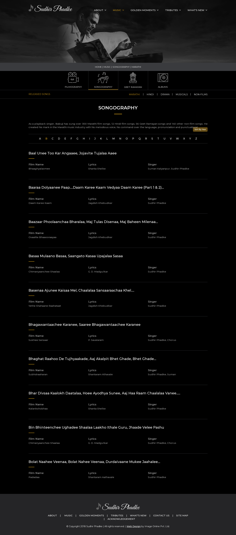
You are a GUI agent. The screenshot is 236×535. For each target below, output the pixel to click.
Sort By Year (200, 129)
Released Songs (39, 94)
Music (107, 67)
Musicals (182, 94)
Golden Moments (91, 515)
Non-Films (201, 94)
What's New (195, 10)
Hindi (150, 94)
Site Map (183, 515)
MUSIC (117, 10)
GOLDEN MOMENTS (143, 10)
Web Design (134, 526)
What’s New (138, 515)
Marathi (134, 94)
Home (98, 67)
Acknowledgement (121, 518)
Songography (121, 67)
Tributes (171, 10)
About (98, 10)
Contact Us (162, 515)
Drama (165, 94)
